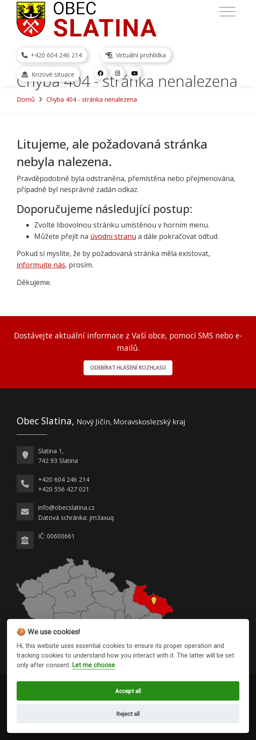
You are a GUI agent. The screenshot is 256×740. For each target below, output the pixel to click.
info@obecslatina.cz (66, 507)
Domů (26, 99)
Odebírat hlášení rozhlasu (128, 367)
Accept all (128, 690)
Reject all (128, 713)
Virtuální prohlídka (135, 55)
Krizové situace (47, 74)
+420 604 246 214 (51, 55)
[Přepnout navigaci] (227, 11)
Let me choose (93, 665)
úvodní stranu (113, 236)
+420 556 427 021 (63, 489)
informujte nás (41, 265)
